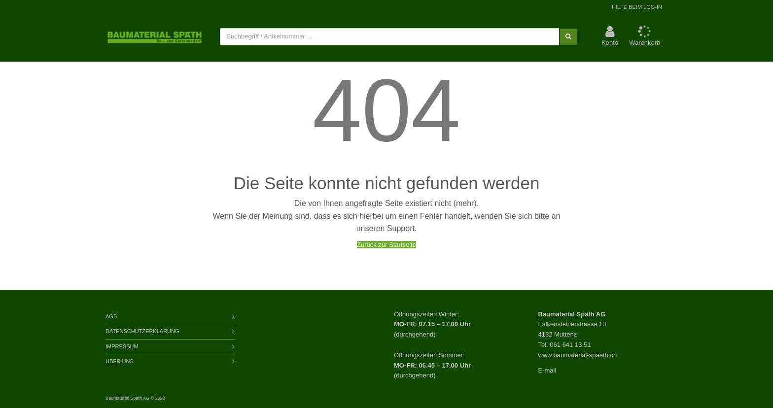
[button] (610, 36)
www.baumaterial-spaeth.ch (577, 355)
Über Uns (119, 361)
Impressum (122, 346)
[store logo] (154, 37)
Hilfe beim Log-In (637, 7)
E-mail (547, 370)
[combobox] (389, 36)
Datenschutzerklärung (142, 331)
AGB (111, 316)
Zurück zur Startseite (386, 244)
